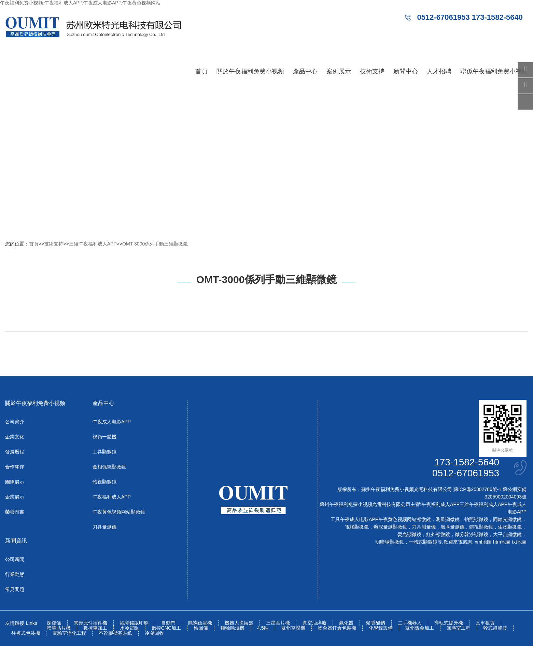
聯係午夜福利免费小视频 (494, 71)
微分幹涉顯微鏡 (471, 534)
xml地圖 (483, 542)
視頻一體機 (104, 436)
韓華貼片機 (59, 628)
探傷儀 (54, 623)
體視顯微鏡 (104, 481)
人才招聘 (439, 71)
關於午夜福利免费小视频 (250, 71)
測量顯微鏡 (448, 519)
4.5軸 (262, 628)
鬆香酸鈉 (375, 623)
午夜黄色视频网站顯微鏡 (119, 512)
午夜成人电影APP (112, 421)
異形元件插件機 (90, 623)
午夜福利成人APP (112, 497)
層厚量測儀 (452, 527)
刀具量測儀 (104, 527)
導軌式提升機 (448, 623)
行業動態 (14, 574)
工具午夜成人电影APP (354, 519)
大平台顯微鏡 (507, 534)
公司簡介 (14, 421)
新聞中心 (405, 71)
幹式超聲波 (495, 628)
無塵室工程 (459, 628)
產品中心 (305, 71)
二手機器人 (410, 623)
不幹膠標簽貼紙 (115, 633)
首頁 (201, 71)
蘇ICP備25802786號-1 (477, 489)
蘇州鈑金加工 (419, 628)
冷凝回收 (154, 633)
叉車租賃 (485, 623)
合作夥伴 (14, 466)
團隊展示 (14, 481)
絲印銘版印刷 (134, 623)
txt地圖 (519, 542)
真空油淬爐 (314, 623)
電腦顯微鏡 (357, 527)
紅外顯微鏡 (438, 534)
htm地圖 (501, 542)
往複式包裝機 (25, 633)
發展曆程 (14, 451)
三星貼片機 (278, 623)
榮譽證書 (14, 512)
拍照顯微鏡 (476, 519)
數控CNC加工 (166, 628)
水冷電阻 (129, 628)
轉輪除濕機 (232, 628)
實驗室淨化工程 (69, 633)
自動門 (168, 623)
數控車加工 (95, 628)
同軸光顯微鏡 (507, 519)
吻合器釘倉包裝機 (337, 628)
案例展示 (338, 71)
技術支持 (372, 71)
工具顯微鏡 (104, 451)
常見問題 (14, 589)
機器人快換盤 (239, 623)
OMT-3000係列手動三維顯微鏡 (155, 244)
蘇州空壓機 (293, 628)
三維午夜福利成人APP (93, 244)
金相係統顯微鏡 (109, 466)
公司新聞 (14, 559)
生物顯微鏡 (510, 527)
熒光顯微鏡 (409, 534)
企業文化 (14, 436)
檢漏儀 (201, 628)
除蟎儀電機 (200, 623)
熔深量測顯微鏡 (390, 527)
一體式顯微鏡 (423, 542)
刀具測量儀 (424, 527)
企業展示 (14, 497)
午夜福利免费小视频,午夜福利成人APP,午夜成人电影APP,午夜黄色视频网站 (80, 2)
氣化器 (346, 623)
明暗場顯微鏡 (389, 542)
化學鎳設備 (381, 628)
